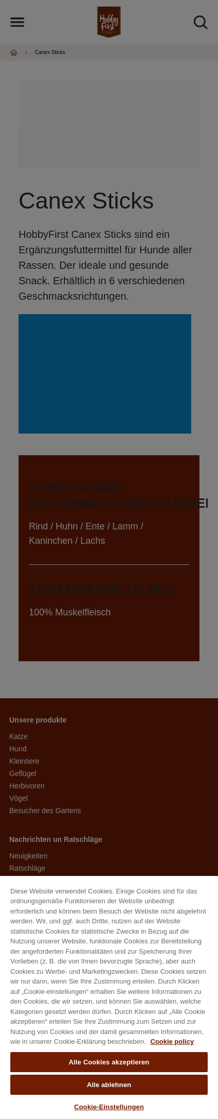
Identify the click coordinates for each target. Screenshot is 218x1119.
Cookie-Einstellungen (109, 1107)
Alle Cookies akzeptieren (109, 1062)
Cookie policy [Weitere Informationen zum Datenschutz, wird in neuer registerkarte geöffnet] (172, 1041)
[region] (109, 997)
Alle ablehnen (109, 1085)
